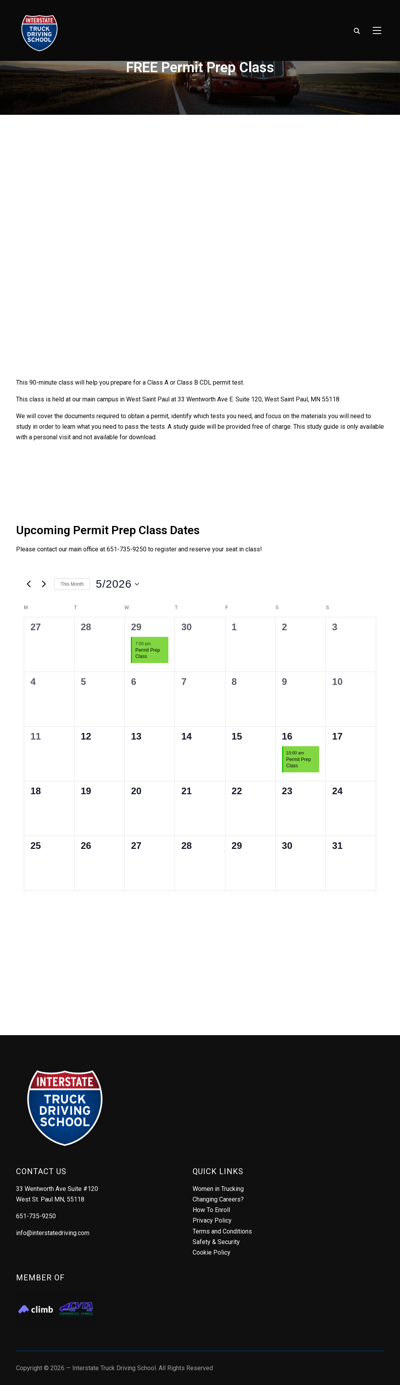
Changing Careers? (218, 1199)
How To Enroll (211, 1210)
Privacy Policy (212, 1220)
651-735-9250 (36, 1216)
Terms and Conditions (222, 1231)
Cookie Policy (211, 1252)
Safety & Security (216, 1242)
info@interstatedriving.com (52, 1233)
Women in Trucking (218, 1188)
